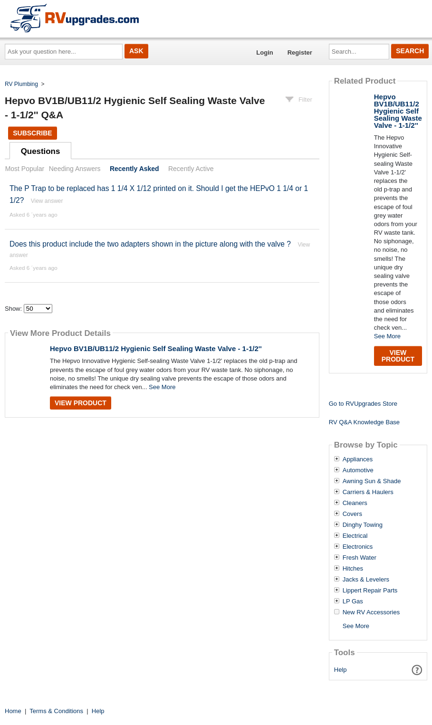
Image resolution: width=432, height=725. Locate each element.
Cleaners (355, 503)
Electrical (355, 536)
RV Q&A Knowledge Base (364, 422)
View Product (80, 403)
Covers (352, 514)
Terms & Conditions (56, 711)
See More (162, 387)
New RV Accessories (371, 612)
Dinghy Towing (363, 525)
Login (264, 52)
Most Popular (24, 168)
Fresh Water (359, 557)
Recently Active (191, 168)
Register (300, 52)
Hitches (353, 568)
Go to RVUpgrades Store (363, 403)
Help (340, 669)
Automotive (358, 470)
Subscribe (32, 133)
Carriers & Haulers (368, 492)
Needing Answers (75, 168)
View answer (47, 201)
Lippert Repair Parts (370, 590)
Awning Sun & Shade (372, 481)
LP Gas (353, 601)
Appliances (358, 459)
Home (13, 711)
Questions (40, 151)
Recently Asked (134, 168)
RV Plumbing (21, 84)
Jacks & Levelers (366, 579)
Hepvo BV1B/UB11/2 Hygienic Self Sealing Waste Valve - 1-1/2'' (156, 348)
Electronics (358, 547)
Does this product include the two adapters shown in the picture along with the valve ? (150, 244)
